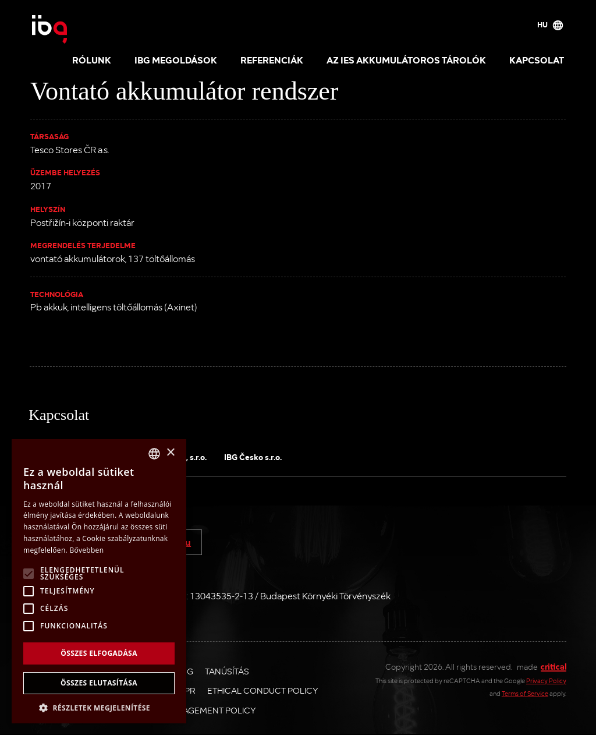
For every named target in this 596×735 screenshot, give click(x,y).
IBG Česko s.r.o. (253, 456)
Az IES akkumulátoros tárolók (406, 59)
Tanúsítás (227, 671)
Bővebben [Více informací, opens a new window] (86, 550)
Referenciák (271, 59)
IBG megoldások (175, 59)
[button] (99, 707)
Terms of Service (525, 693)
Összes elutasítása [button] (99, 683)
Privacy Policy (546, 680)
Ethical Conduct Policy (262, 690)
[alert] (99, 581)
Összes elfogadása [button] (99, 653)
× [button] (170, 452)
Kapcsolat (536, 59)
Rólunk (91, 59)
